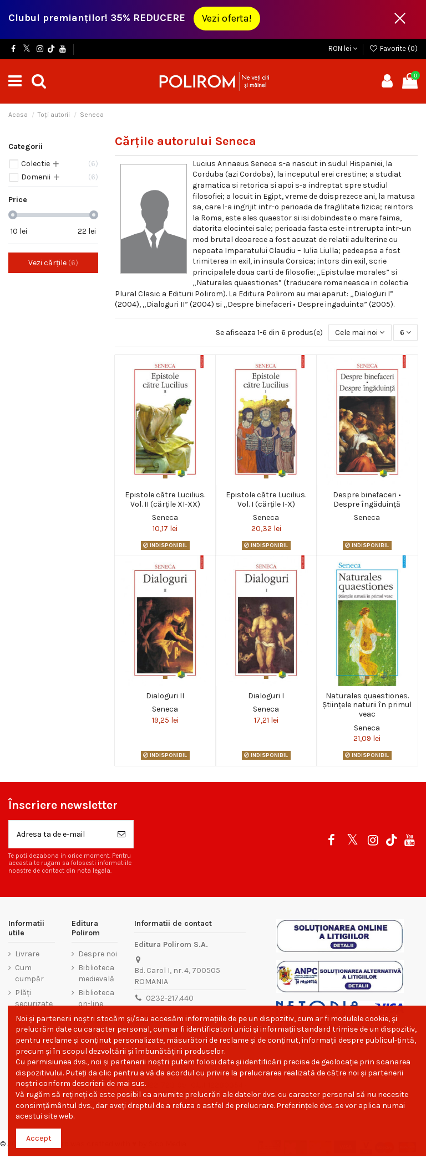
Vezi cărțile (53, 262)
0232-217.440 (170, 998)
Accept (39, 1138)
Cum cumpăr (29, 973)
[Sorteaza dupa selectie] (359, 333)
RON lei (342, 48)
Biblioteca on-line (96, 998)
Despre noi (97, 954)
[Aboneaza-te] (121, 834)
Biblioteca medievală (96, 973)
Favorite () (393, 48)
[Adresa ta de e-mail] (59, 834)
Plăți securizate (34, 998)
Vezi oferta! (227, 18)
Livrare (27, 954)
